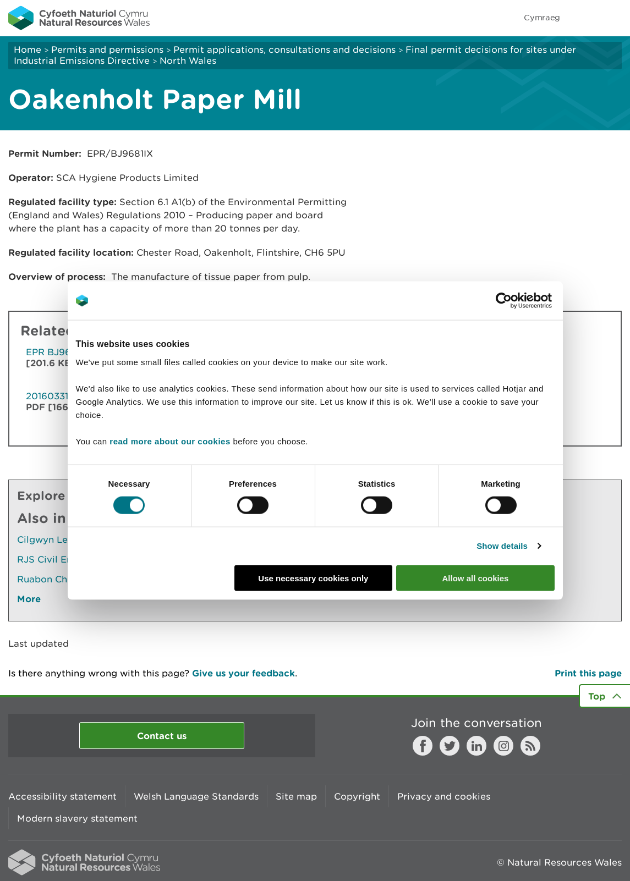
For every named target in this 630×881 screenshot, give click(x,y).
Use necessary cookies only (313, 577)
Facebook (422, 746)
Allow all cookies (475, 577)
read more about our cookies (169, 440)
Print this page (588, 673)
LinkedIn (476, 746)
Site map (296, 796)
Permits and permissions (107, 49)
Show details (502, 545)
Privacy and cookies (443, 796)
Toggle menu (614, 17)
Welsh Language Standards (196, 796)
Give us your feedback (243, 673)
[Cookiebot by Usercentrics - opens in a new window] (523, 301)
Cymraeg (542, 17)
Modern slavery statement (77, 818)
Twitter (449, 746)
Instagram (503, 746)
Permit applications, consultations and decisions (284, 49)
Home (27, 49)
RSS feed (530, 746)
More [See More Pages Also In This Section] (29, 598)
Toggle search (583, 17)
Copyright (357, 796)
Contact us (162, 735)
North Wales (188, 60)
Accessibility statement (62, 796)
